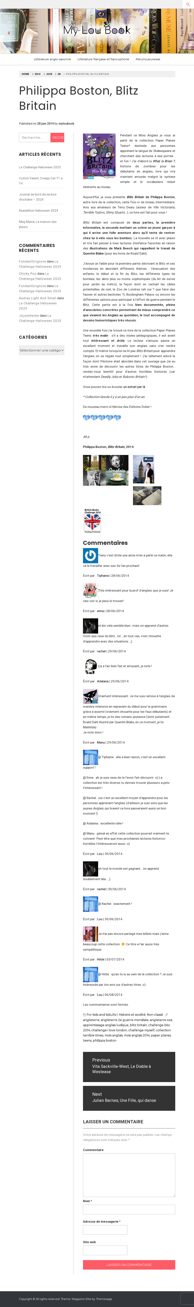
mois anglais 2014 (137, 1035)
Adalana (103, 681)
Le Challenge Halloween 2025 (40, 167)
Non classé (155, 1015)
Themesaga (104, 1299)
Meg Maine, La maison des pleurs (38, 224)
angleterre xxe (161, 1020)
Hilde (100, 959)
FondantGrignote (32, 261)
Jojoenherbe (29, 315)
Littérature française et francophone (103, 59)
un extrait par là (134, 387)
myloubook (66, 123)
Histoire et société (132, 1015)
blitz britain (138, 1025)
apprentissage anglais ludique (105, 1025)
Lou (99, 854)
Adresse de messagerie (101, 1221)
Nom (87, 1201)
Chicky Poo (28, 273)
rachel (101, 651)
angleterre (91, 1020)
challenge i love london (109, 1030)
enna (100, 611)
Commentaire (93, 1150)
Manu (101, 742)
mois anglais (114, 1035)
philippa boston (104, 1040)
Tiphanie (103, 576)
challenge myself (141, 1030)
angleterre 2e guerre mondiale (124, 1020)
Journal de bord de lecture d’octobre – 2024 (37, 196)
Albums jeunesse (148, 59)
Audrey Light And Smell (37, 298)
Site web (89, 1242)
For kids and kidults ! (102, 1015)
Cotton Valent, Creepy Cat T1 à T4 (41, 180)
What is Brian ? (163, 161)
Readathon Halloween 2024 (38, 210)
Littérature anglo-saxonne (52, 59)
